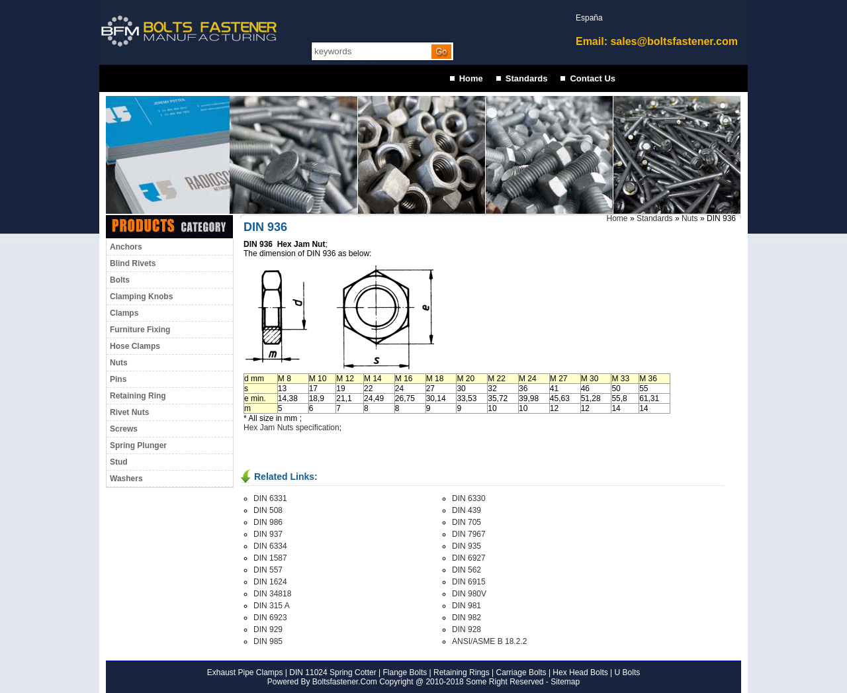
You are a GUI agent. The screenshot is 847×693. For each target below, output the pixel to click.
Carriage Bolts (521, 672)
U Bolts (628, 672)
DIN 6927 (469, 558)
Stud (119, 462)
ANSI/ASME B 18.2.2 (489, 641)
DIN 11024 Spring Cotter (332, 672)
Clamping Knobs (141, 296)
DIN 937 (268, 534)
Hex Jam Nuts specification (291, 427)
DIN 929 (268, 629)
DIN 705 (466, 522)
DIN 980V (469, 593)
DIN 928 (466, 629)
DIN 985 (268, 641)
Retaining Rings (461, 672)
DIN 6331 (270, 498)
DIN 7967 (469, 534)
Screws (124, 429)
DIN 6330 (469, 498)
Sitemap (565, 681)
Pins (118, 379)
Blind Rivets (133, 263)
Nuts (119, 362)
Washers (126, 478)
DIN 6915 (469, 581)
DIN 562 (466, 570)
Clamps (124, 313)
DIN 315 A (271, 605)
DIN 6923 (270, 617)
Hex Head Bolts (580, 672)
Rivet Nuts (129, 412)
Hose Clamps (135, 346)
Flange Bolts (403, 672)
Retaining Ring (138, 395)
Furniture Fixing (140, 329)
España (589, 18)
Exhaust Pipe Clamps (245, 672)
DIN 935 (466, 546)
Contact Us (592, 78)
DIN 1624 (270, 581)
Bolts (120, 280)
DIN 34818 (272, 593)
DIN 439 (466, 510)
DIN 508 (268, 510)
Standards (527, 78)
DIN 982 (466, 617)
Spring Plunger (138, 445)
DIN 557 (268, 570)
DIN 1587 (270, 558)
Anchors (126, 247)
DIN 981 (466, 605)
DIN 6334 (270, 546)
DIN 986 (268, 522)
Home (471, 78)
